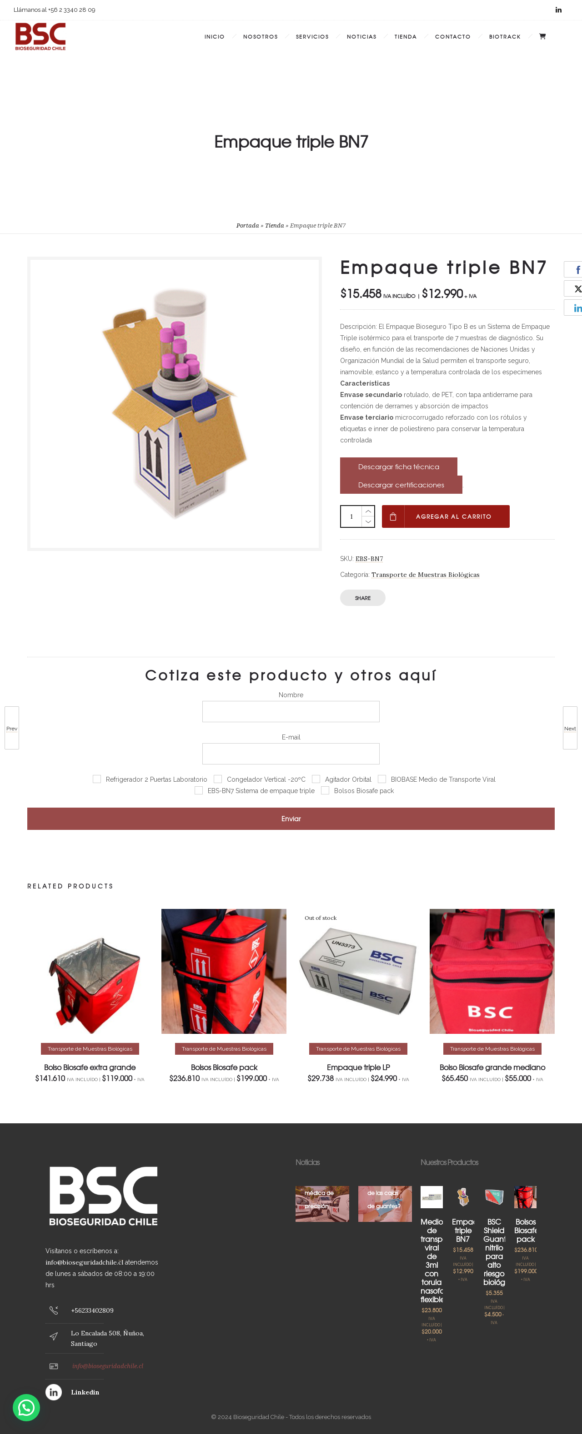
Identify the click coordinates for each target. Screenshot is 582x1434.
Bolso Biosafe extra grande (89, 1067)
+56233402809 (92, 1310)
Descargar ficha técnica (398, 466)
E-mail (291, 749)
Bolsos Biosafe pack (224, 1067)
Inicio (215, 36)
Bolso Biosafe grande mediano (492, 1067)
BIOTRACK (505, 36)
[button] (26, 1407)
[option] (90, 995)
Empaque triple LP (358, 1067)
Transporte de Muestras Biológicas (425, 575)
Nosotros (260, 36)
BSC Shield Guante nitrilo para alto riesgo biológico (499, 1251)
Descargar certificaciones (401, 485)
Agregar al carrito (454, 516)
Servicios (312, 36)
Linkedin (85, 1392)
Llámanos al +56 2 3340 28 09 (54, 9)
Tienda (406, 36)
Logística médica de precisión (319, 1193)
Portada (247, 225)
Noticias (361, 36)
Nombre (291, 706)
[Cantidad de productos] (351, 516)
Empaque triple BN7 (469, 1230)
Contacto (453, 36)
